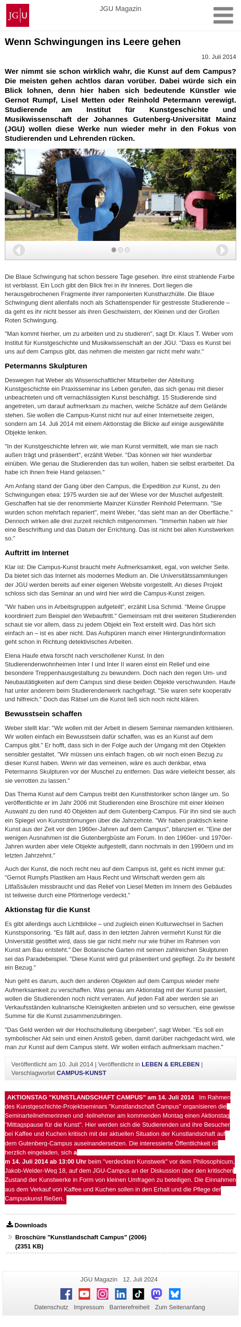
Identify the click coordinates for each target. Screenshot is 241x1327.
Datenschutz (51, 1307)
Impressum (89, 1307)
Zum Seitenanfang (180, 1307)
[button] (18, 250)
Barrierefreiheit (130, 1307)
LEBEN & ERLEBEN (170, 1064)
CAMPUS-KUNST (81, 1072)
